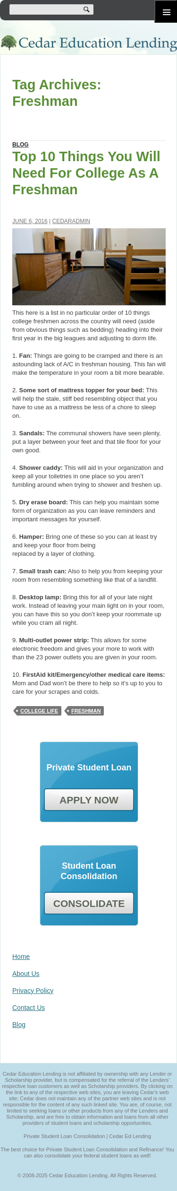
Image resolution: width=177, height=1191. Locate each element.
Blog (20, 144)
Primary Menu (165, 11)
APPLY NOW (88, 799)
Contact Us (28, 1007)
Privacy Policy (32, 990)
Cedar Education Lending (88, 43)
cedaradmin (71, 221)
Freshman (86, 711)
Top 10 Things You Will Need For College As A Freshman (86, 173)
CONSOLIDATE (89, 903)
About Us (26, 973)
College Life (39, 711)
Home (21, 956)
